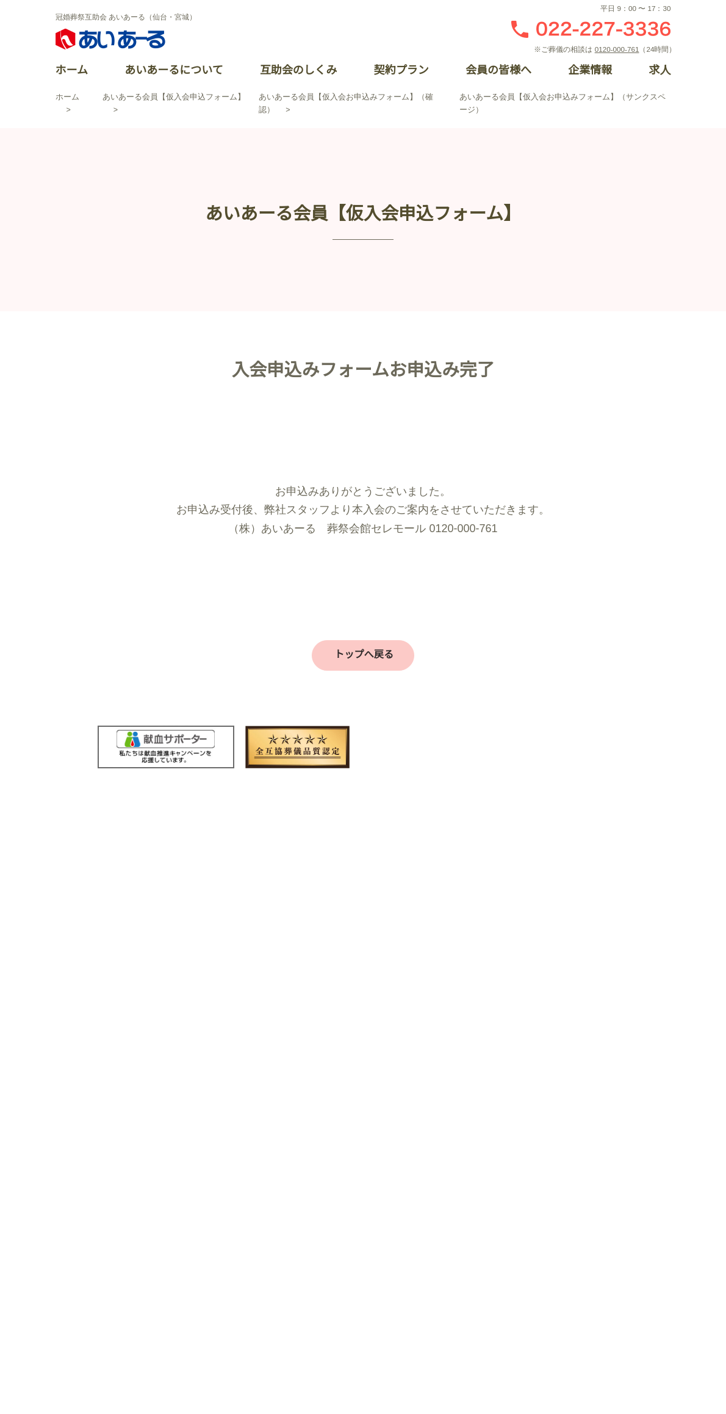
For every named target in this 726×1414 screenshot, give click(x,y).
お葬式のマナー (317, 1209)
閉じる (707, 589)
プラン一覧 (308, 1146)
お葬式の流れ (312, 1167)
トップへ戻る (361, 654)
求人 (659, 70)
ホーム (72, 70)
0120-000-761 (619, 49)
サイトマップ (338, 1322)
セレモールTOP (317, 1083)
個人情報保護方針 (241, 1322)
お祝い (485, 1125)
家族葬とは (308, 1188)
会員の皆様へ (498, 70)
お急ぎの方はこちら (585, 908)
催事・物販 (493, 1188)
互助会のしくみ (298, 70)
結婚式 (485, 1104)
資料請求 (500, 908)
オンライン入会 (708, 832)
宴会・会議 (493, 1146)
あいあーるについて (173, 70)
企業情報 (590, 70)
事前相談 (304, 1231)
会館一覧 (304, 1125)
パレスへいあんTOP (510, 1083)
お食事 (485, 1167)
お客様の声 (308, 1104)
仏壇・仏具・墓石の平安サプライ (351, 1252)
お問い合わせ (414, 908)
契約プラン (400, 70)
